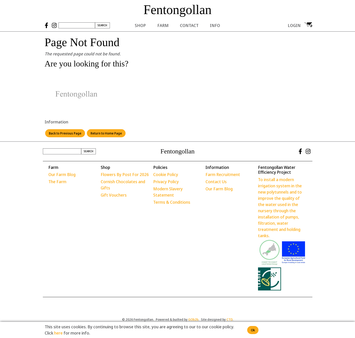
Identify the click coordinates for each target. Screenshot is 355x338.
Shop (140, 25)
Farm (163, 25)
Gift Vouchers (114, 195)
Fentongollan (178, 10)
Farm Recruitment (222, 174)
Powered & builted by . (177, 319)
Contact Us (216, 181)
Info (215, 25)
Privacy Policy (166, 181)
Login (294, 25)
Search (102, 25)
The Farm (57, 181)
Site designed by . (217, 319)
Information (56, 122)
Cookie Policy (165, 174)
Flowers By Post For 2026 (125, 174)
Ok (253, 330)
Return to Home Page (106, 133)
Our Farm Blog (62, 174)
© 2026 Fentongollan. (138, 319)
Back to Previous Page (65, 133)
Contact (189, 25)
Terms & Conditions (171, 202)
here (58, 333)
